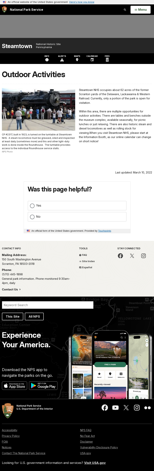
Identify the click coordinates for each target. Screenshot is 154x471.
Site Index (87, 261)
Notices (6, 447)
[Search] (48, 305)
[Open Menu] (141, 10)
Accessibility (9, 430)
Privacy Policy (11, 435)
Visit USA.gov (95, 463)
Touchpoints (104, 230)
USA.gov (85, 453)
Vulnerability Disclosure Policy (99, 447)
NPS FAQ (85, 430)
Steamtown (17, 46)
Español (85, 267)
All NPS (34, 316)
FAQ (83, 254)
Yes (38, 205)
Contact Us (10, 289)
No (38, 216)
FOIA (5, 441)
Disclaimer (86, 441)
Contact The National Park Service (23, 453)
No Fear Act (87, 435)
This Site (12, 316)
